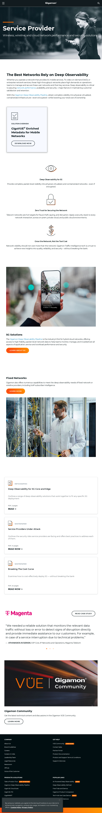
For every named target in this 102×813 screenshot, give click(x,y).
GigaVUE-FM (8, 792)
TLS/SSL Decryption (11, 806)
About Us (7, 743)
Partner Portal (57, 750)
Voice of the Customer (12, 771)
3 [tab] (54, 650)
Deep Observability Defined (62, 785)
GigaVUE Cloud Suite (11, 788)
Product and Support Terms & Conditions (67, 757)
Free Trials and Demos (60, 788)
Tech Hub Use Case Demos (62, 795)
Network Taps (9, 802)
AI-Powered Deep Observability (63, 781)
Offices (6, 768)
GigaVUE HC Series (10, 799)
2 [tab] (51, 650)
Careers (7, 750)
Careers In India (9, 754)
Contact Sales (57, 747)
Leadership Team (10, 757)
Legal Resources (9, 761)
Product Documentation (61, 754)
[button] (99, 3)
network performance (26, 88)
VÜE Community (59, 743)
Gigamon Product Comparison (63, 792)
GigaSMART (8, 795)
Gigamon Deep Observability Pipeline (31, 95)
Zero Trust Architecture (61, 799)
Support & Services (59, 761)
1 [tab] (48, 650)
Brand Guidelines (10, 747)
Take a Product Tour (11, 781)
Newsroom (8, 764)
